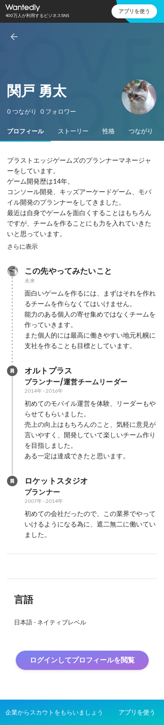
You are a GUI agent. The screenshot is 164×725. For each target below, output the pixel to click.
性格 (108, 131)
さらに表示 (22, 246)
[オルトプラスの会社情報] (12, 371)
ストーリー (73, 131)
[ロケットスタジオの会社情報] (12, 481)
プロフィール (25, 131)
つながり (141, 131)
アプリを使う (134, 11)
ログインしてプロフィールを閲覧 (82, 660)
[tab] (25, 131)
